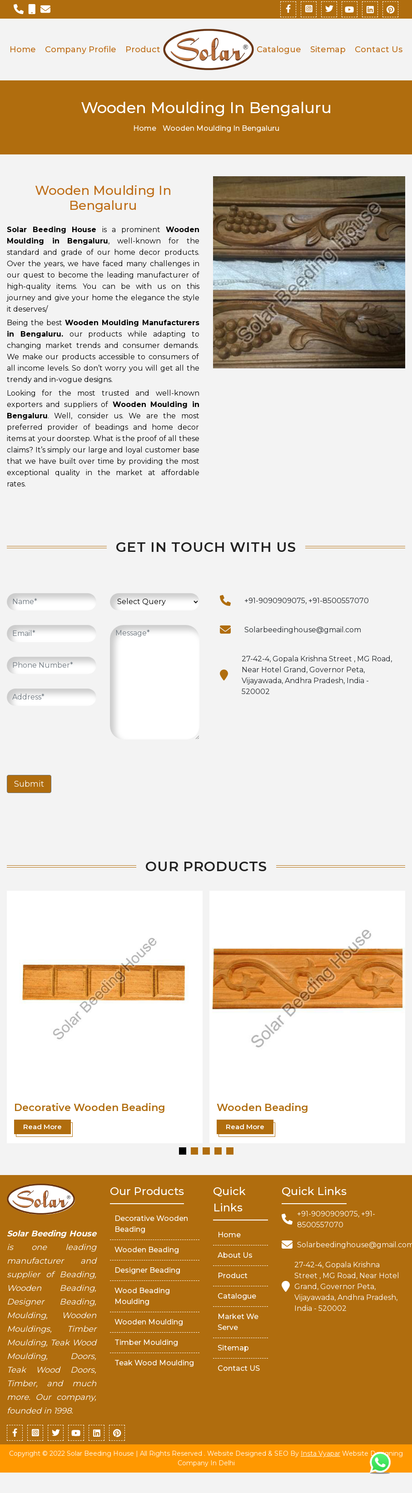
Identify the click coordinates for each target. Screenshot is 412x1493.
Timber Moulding (146, 1342)
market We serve (238, 1322)
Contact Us (378, 50)
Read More (42, 1126)
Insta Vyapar (320, 1453)
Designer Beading (147, 1270)
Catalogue (279, 50)
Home (23, 50)
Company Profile (80, 50)
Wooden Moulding (148, 1322)
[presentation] (76, 738)
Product (142, 50)
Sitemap (328, 50)
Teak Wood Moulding (154, 1363)
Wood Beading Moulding (142, 1296)
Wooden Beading (262, 1107)
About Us (235, 1255)
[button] (182, 1151)
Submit (29, 784)
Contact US (239, 1368)
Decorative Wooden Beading (89, 1107)
